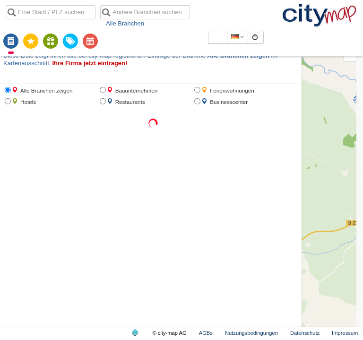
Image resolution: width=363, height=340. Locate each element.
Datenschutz (305, 333)
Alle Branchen (125, 23)
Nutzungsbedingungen (251, 333)
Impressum (345, 333)
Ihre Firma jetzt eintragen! (89, 63)
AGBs (206, 333)
